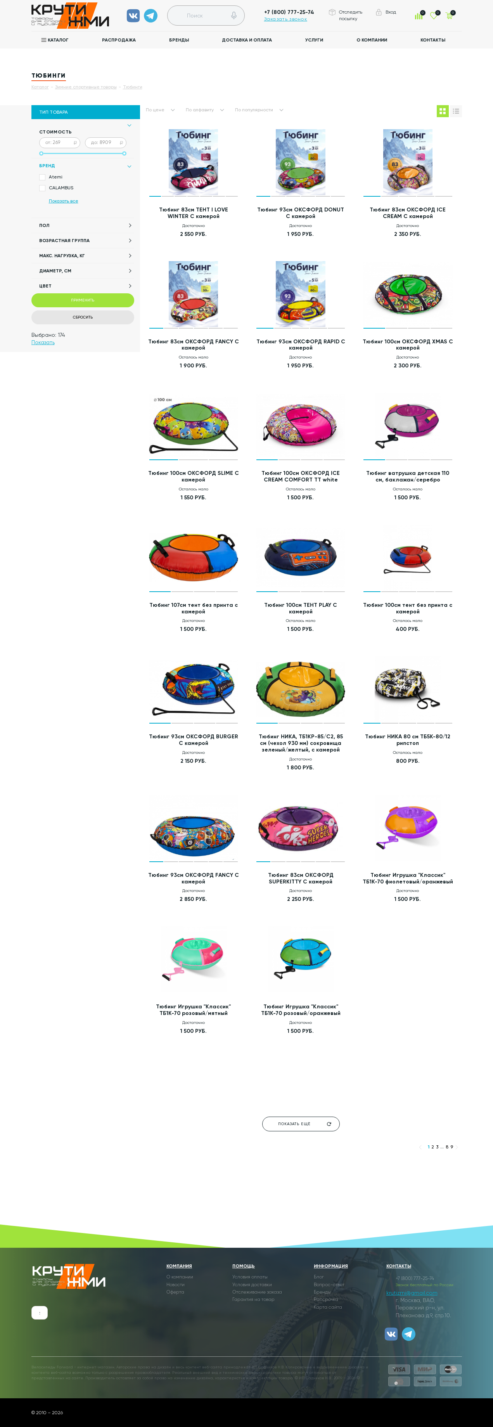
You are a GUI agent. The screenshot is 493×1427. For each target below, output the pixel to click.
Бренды (179, 40)
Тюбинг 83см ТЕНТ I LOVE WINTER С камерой (193, 213)
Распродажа (119, 40)
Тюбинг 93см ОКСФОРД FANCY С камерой (193, 878)
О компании (371, 40)
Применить (82, 300)
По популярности (254, 110)
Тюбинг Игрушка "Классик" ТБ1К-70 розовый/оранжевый (301, 1010)
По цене (155, 110)
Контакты (432, 40)
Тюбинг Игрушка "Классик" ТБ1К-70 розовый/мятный (193, 1010)
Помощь (243, 1266)
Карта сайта (328, 1307)
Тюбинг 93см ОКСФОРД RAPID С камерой (300, 345)
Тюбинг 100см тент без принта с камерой (407, 608)
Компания (179, 1266)
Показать (43, 342)
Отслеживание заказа (257, 1292)
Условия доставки (252, 1285)
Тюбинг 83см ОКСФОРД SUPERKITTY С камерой (301, 878)
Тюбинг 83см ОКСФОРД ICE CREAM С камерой (408, 213)
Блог (319, 1277)
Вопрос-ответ (329, 1285)
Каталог (58, 40)
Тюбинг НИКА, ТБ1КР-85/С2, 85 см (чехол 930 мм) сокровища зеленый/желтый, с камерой (301, 743)
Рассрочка (326, 1299)
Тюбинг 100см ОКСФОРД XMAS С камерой (408, 345)
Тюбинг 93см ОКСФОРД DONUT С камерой (300, 213)
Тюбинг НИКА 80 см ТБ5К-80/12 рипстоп (407, 739)
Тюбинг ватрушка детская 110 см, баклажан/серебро (407, 476)
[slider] (41, 153)
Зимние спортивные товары (86, 87)
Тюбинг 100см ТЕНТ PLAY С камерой (300, 608)
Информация (331, 1266)
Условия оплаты (250, 1277)
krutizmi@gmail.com (412, 1293)
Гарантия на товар (253, 1299)
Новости (175, 1285)
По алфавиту (200, 110)
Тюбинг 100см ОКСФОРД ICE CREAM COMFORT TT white (300, 476)
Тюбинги (132, 87)
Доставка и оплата (247, 40)
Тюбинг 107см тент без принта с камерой (193, 608)
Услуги (314, 40)
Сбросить (83, 317)
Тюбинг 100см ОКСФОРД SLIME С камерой (193, 476)
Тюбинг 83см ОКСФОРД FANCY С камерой (193, 345)
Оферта (175, 1292)
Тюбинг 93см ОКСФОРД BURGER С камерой (193, 739)
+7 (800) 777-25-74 (289, 12)
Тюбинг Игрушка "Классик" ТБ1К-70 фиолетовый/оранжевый (408, 878)
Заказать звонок (286, 19)
